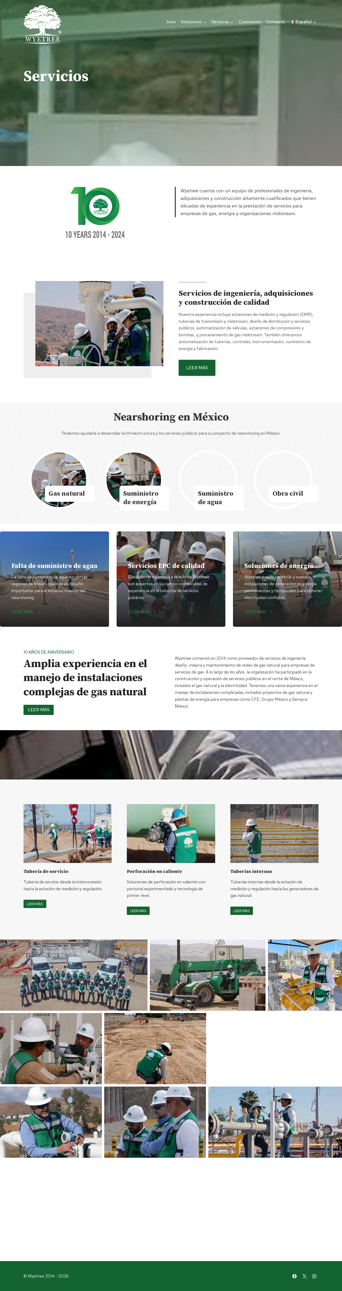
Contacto (275, 21)
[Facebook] (294, 1276)
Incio (171, 21)
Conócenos (250, 21)
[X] (304, 1276)
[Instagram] (314, 1276)
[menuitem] (303, 22)
